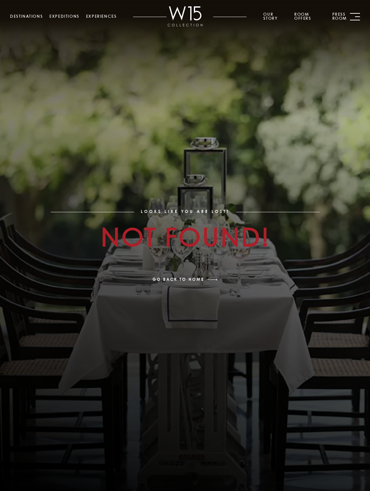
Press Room (339, 16)
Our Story (270, 16)
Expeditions (64, 16)
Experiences (101, 16)
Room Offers (302, 16)
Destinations (26, 16)
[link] (185, 16)
